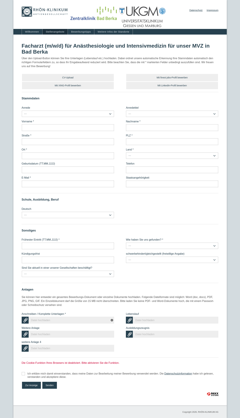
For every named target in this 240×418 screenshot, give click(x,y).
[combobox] (68, 113)
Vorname (28, 121)
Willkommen (32, 31)
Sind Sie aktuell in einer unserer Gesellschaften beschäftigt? (57, 267)
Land (129, 149)
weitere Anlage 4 (31, 342)
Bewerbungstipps (81, 31)
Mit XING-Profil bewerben (68, 85)
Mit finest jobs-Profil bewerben (172, 77)
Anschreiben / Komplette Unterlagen (44, 314)
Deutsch (26, 209)
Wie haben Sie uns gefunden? (144, 239)
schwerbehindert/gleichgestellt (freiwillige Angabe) (155, 253)
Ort (24, 149)
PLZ (129, 135)
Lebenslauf (132, 314)
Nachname (133, 121)
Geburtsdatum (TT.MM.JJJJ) (38, 163)
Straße (26, 135)
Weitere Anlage (31, 328)
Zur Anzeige (31, 385)
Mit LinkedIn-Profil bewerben (172, 85)
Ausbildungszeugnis (137, 328)
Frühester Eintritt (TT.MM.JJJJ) (41, 239)
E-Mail (26, 177)
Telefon (130, 163)
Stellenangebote (55, 31)
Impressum (212, 10)
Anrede (26, 107)
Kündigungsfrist (31, 253)
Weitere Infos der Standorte (113, 31)
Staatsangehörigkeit (137, 177)
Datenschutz (196, 10)
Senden (50, 385)
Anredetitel (132, 107)
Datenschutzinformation (178, 373)
